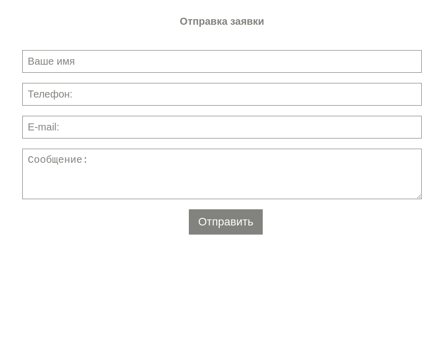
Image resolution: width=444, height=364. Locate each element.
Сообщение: (222, 174)
